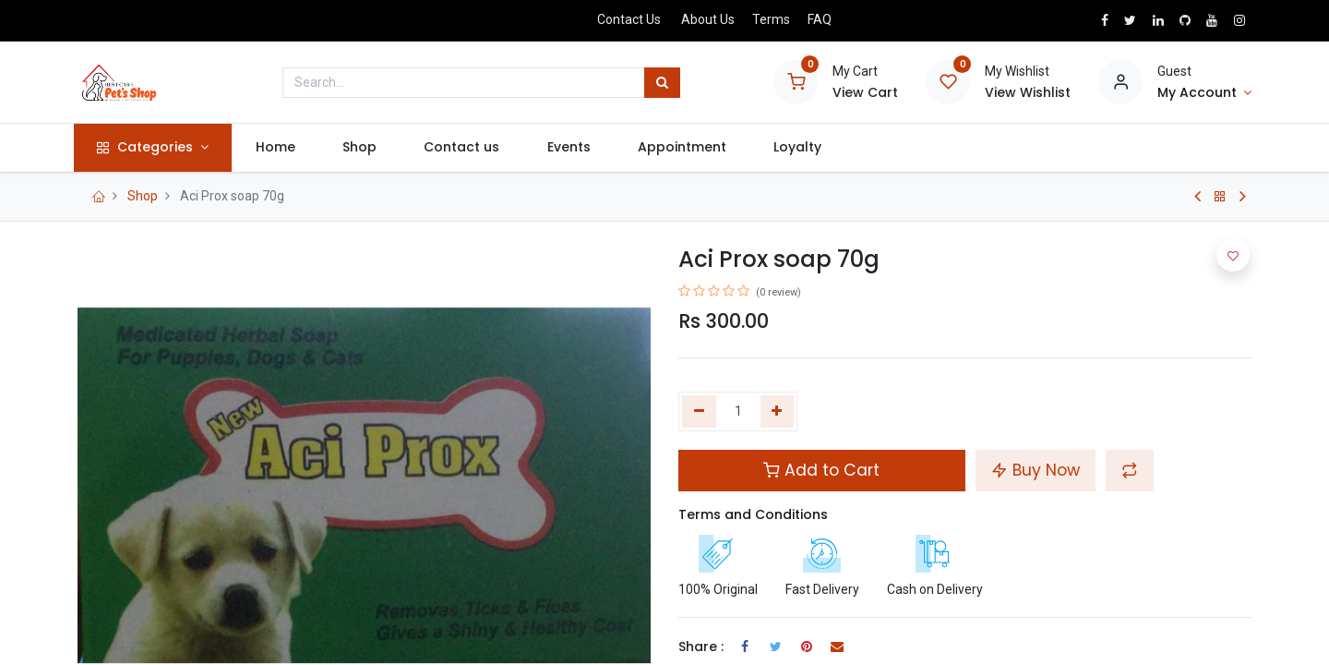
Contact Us (629, 19)
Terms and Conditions (753, 514)
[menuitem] (279, 148)
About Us (708, 19)
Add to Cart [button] (821, 470)
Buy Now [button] (1035, 470)
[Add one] (777, 412)
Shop (142, 195)
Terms (771, 19)
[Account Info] (1204, 93)
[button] (1130, 470)
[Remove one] (699, 412)
